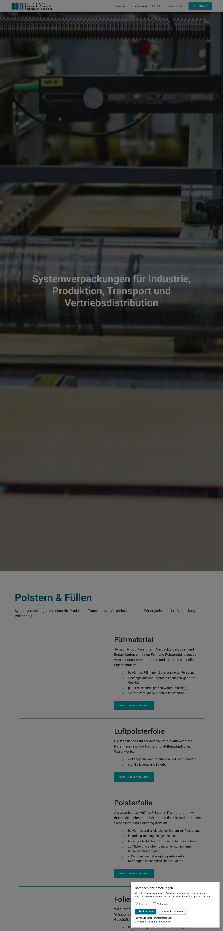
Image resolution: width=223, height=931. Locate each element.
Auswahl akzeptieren (172, 912)
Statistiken (162, 904)
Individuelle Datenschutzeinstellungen (153, 918)
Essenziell (144, 904)
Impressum (165, 921)
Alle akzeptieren (145, 912)
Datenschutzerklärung (146, 921)
